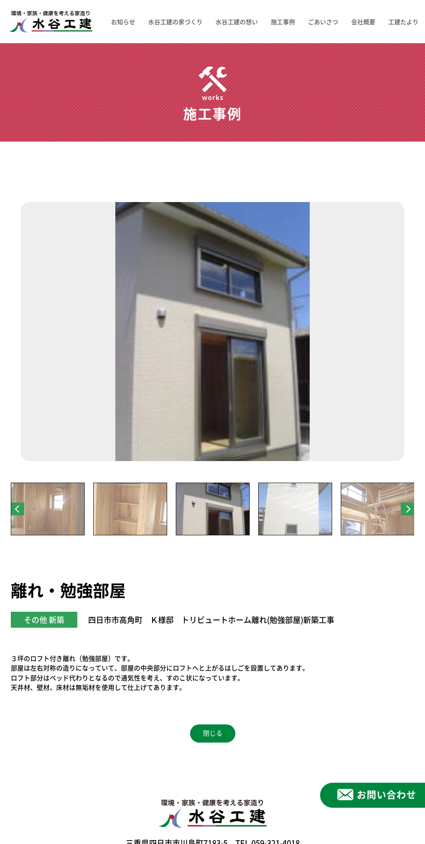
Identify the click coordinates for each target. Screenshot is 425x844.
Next (407, 509)
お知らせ (123, 21)
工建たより (403, 21)
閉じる (212, 733)
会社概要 (363, 21)
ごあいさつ (323, 21)
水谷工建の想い (237, 21)
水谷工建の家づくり (175, 21)
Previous (17, 509)
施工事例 (283, 21)
